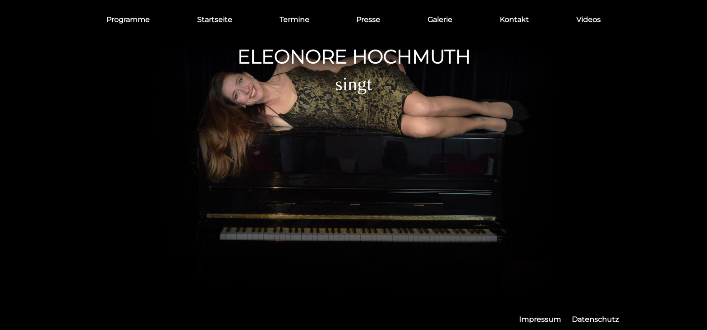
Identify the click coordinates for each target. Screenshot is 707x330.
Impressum (540, 319)
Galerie (439, 19)
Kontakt (514, 19)
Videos (588, 19)
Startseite (214, 19)
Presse (368, 19)
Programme (128, 19)
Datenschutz (595, 319)
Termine (294, 19)
